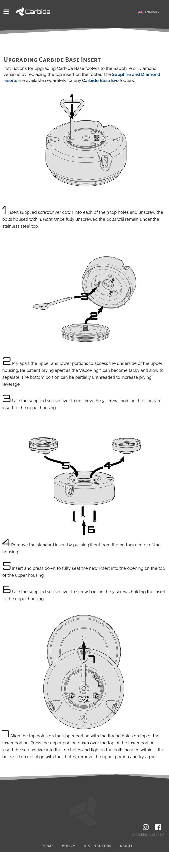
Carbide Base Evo (100, 80)
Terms (47, 846)
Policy (69, 846)
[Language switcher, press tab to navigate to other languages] (149, 12)
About (126, 846)
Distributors (98, 846)
